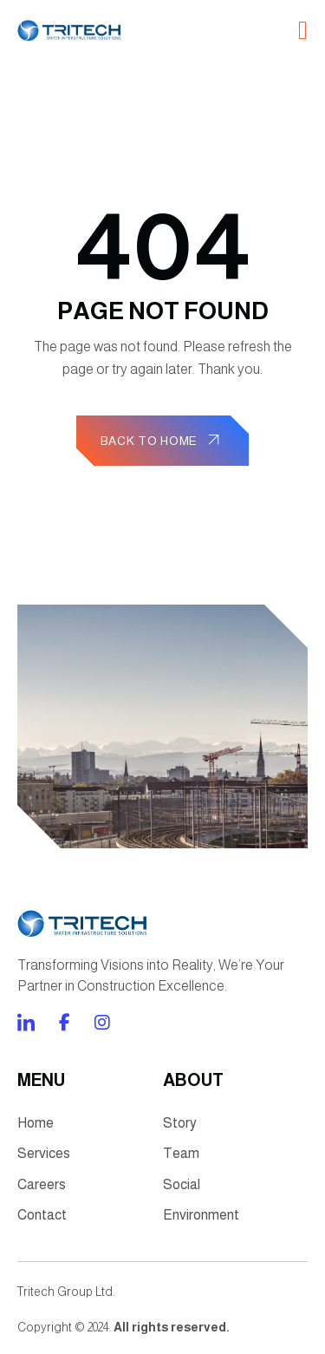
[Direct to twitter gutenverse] (102, 1022)
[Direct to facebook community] (26, 1022)
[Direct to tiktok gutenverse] (64, 1022)
